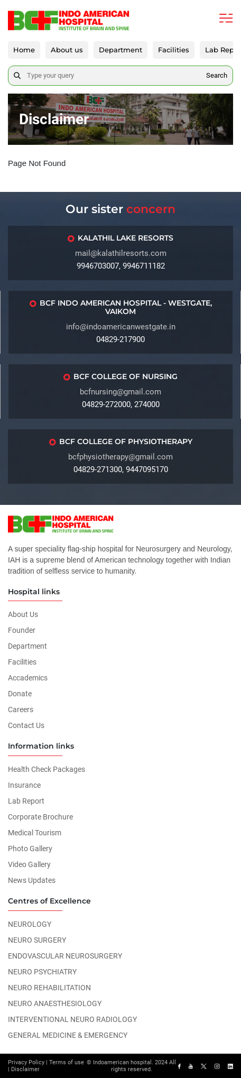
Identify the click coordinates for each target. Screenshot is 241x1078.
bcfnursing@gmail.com (120, 392)
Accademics (28, 678)
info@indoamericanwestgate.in (120, 326)
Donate (20, 693)
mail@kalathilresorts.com (120, 253)
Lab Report (26, 801)
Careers (20, 709)
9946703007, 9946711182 (121, 266)
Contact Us (26, 725)
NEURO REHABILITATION (49, 987)
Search (216, 75)
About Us (23, 614)
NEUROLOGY (29, 924)
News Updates (31, 880)
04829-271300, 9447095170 (120, 469)
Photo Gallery (30, 848)
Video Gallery (29, 864)
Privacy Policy (26, 1062)
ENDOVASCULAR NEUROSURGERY (65, 956)
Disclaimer (25, 1069)
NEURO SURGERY (37, 940)
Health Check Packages (46, 769)
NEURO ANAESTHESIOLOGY (54, 1003)
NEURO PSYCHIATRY (42, 972)
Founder (21, 630)
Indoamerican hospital (122, 1062)
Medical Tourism (34, 832)
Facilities (173, 49)
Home (24, 49)
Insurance (24, 785)
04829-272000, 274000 (121, 404)
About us (67, 49)
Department (120, 49)
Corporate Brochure (40, 817)
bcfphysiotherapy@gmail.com (120, 457)
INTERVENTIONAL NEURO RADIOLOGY (72, 1019)
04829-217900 (120, 339)
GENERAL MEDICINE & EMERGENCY (67, 1035)
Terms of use (66, 1062)
